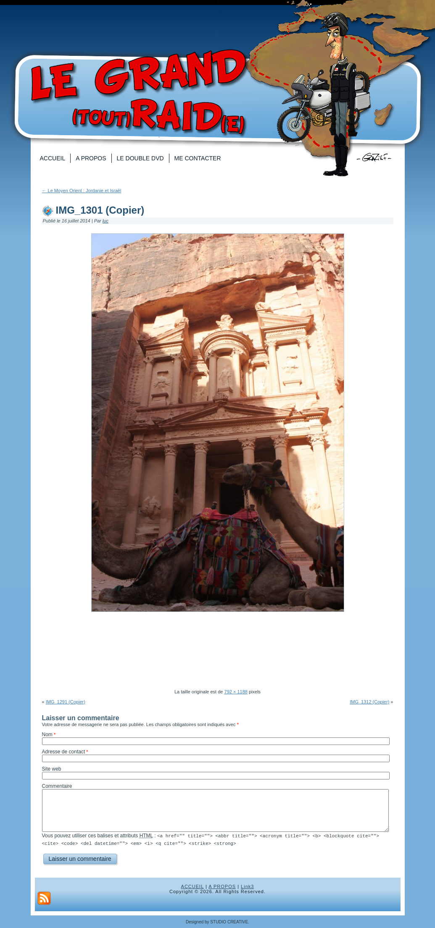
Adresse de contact (63, 752)
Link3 (247, 886)
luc (105, 220)
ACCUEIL (192, 886)
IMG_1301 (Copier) (100, 210)
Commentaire (57, 786)
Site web (51, 769)
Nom (47, 734)
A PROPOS (222, 886)
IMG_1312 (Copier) (369, 701)
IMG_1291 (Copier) (65, 701)
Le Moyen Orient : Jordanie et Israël (81, 190)
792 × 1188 (236, 691)
